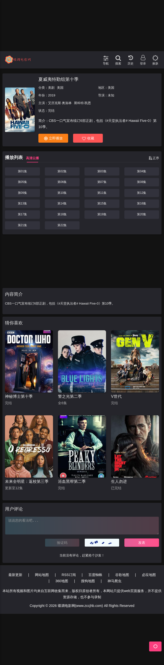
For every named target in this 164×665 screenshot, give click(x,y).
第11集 (102, 193)
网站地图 (42, 575)
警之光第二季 (70, 396)
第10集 (62, 193)
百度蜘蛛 (95, 575)
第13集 (22, 203)
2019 (51, 95)
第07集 (102, 182)
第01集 (22, 171)
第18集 (62, 214)
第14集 (62, 203)
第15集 (102, 203)
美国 (60, 87)
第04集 (141, 171)
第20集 (141, 214)
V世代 (116, 396)
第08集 (141, 182)
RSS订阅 (69, 575)
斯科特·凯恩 (82, 103)
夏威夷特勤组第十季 (58, 79)
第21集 (22, 225)
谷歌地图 (122, 575)
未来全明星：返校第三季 (27, 481)
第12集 (141, 193)
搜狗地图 (88, 581)
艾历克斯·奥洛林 (60, 103)
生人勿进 (119, 481)
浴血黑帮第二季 (72, 481)
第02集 (62, 171)
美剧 (51, 87)
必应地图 (149, 575)
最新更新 (15, 575)
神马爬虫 (114, 581)
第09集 (22, 193)
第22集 (62, 225)
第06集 (62, 182)
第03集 (102, 171)
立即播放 (53, 138)
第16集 (141, 203)
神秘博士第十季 (19, 396)
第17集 (22, 214)
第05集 (22, 182)
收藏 (88, 138)
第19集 (102, 214)
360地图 (61, 581)
